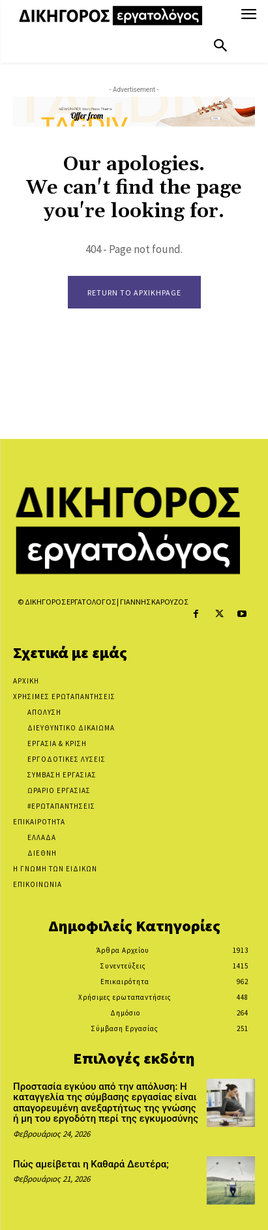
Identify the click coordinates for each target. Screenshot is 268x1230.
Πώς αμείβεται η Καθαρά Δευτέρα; (91, 1164)
